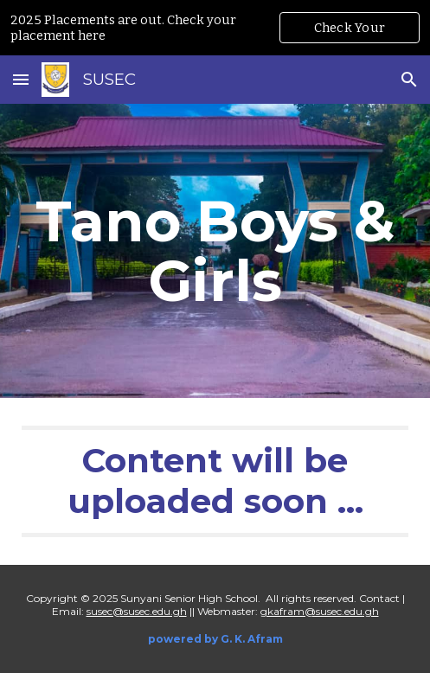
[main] (215, 251)
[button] (21, 79)
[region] (215, 27)
